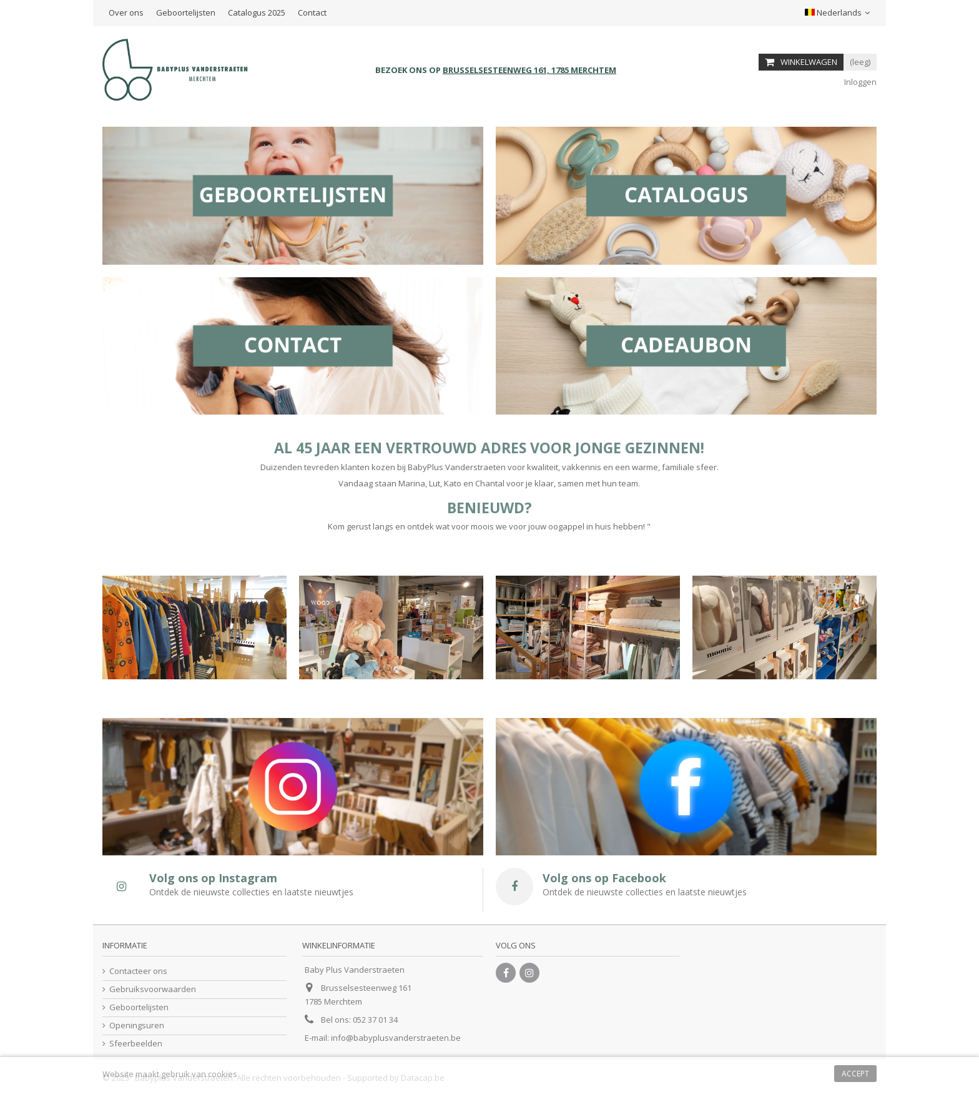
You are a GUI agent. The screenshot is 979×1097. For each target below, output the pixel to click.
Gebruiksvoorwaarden (152, 989)
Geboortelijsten (185, 12)
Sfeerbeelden (135, 1043)
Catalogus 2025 (256, 12)
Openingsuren (136, 1025)
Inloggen (859, 81)
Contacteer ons (138, 971)
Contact (312, 12)
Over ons (126, 12)
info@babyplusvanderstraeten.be (396, 1037)
